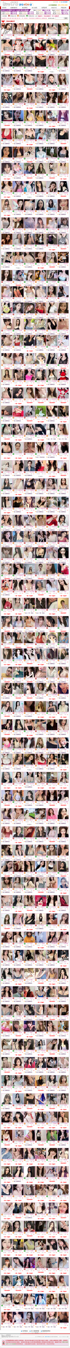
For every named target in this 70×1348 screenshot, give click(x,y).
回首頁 (4, 7)
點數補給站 (14, 7)
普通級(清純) (31, 16)
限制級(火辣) (13, 16)
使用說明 (44, 7)
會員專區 (25, 7)
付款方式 (54, 7)
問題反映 (63, 7)
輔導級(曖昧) (22, 16)
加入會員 (34, 7)
